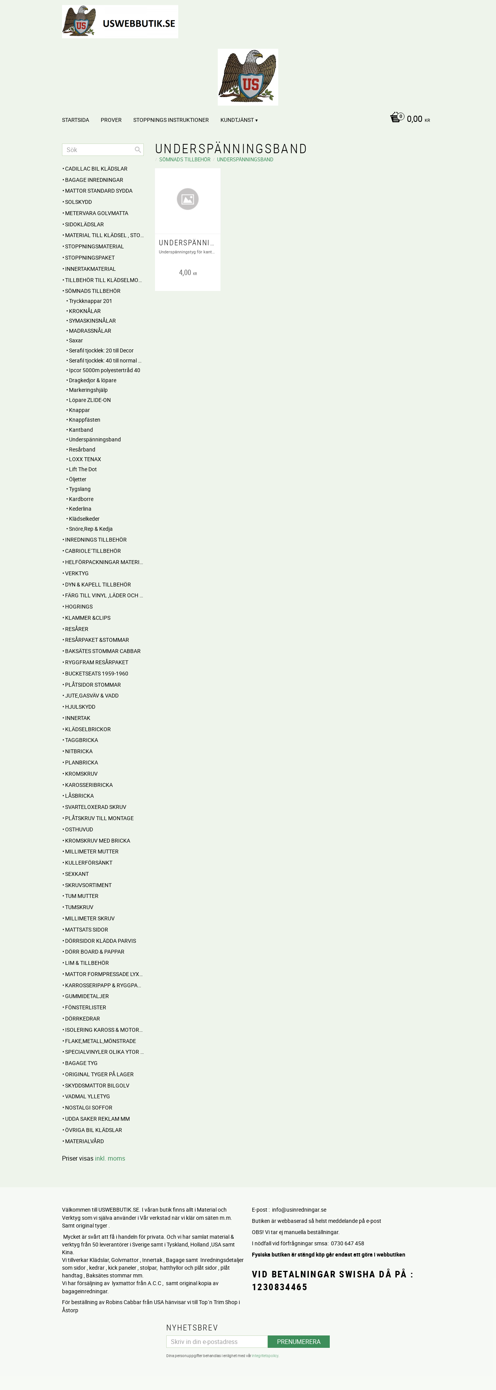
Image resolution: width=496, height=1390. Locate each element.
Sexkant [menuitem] (77, 873)
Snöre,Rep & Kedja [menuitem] (91, 528)
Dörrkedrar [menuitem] (82, 1018)
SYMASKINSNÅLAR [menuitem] (92, 320)
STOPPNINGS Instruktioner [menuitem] (171, 119)
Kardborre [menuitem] (81, 499)
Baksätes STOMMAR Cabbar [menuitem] (103, 651)
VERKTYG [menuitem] (77, 573)
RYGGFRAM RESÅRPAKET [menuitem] (96, 662)
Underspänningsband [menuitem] (95, 439)
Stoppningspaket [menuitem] (90, 257)
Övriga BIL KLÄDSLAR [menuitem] (93, 1130)
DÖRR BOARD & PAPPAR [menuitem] (94, 951)
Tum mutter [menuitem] (81, 895)
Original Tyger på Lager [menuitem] (99, 1074)
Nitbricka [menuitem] (79, 751)
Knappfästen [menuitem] (84, 419)
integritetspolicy (265, 1355)
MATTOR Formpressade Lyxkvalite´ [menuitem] (104, 974)
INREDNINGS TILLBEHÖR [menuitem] (96, 539)
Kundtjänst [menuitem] (237, 119)
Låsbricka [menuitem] (79, 795)
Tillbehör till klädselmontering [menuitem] (104, 280)
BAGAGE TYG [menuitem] (81, 1063)
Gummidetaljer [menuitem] (87, 996)
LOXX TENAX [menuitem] (85, 459)
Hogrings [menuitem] (79, 606)
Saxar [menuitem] (76, 340)
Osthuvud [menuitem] (79, 829)
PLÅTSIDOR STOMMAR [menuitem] (93, 684)
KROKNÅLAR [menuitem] (85, 311)
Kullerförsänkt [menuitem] (88, 862)
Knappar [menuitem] (79, 410)
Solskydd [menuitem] (78, 201)
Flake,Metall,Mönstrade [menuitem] (100, 1041)
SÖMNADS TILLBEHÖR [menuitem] (93, 290)
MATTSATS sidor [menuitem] (86, 929)
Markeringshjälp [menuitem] (88, 389)
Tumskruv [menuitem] (79, 907)
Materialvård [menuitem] (84, 1141)
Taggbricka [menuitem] (81, 740)
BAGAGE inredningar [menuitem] (94, 179)
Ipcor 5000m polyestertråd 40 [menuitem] (104, 370)
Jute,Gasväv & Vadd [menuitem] (92, 695)
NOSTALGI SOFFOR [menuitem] (88, 1107)
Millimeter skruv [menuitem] (90, 918)
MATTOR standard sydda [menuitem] (99, 190)
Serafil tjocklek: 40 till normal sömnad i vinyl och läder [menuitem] (106, 360)
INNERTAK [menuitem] (77, 718)
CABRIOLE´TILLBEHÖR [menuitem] (93, 550)
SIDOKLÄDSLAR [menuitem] (84, 224)
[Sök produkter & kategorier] (103, 150)
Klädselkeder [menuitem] (84, 518)
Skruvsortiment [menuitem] (88, 885)
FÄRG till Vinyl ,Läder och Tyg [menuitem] (104, 595)
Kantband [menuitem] (81, 429)
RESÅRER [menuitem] (76, 629)
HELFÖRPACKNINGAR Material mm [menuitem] (104, 562)
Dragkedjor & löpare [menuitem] (92, 380)
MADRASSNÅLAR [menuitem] (90, 330)
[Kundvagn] (408, 119)
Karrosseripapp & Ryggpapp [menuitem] (104, 985)
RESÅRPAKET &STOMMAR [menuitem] (97, 639)
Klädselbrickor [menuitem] (88, 729)
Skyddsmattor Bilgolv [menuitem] (97, 1085)
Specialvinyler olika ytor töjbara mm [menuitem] (104, 1051)
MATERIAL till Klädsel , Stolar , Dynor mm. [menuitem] (104, 235)
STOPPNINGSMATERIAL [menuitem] (94, 246)
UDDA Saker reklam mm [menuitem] (97, 1118)
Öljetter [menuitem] (77, 479)
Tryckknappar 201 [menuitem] (90, 300)
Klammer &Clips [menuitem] (87, 617)
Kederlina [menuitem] (80, 508)
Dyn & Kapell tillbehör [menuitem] (98, 584)
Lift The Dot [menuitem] (83, 469)
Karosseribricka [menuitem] (89, 784)
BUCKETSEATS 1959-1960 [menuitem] (96, 673)
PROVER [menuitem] (111, 119)
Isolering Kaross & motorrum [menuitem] (104, 1029)
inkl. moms (110, 1158)
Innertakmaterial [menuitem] (90, 268)
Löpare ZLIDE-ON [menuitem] (90, 399)
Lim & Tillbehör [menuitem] (87, 962)
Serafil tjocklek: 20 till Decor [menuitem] (101, 350)
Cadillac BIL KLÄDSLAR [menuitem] (96, 168)
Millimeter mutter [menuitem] (92, 851)
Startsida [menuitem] (75, 119)
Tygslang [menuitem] (80, 488)
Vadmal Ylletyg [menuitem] (87, 1096)
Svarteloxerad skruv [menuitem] (95, 806)
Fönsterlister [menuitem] (85, 1007)
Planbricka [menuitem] (81, 762)
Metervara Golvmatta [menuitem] (96, 213)
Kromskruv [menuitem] (81, 773)
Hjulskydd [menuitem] (80, 706)
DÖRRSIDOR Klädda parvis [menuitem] (100, 940)
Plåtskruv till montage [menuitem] (99, 818)
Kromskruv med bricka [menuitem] (97, 840)
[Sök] (138, 150)
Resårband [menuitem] (82, 449)
